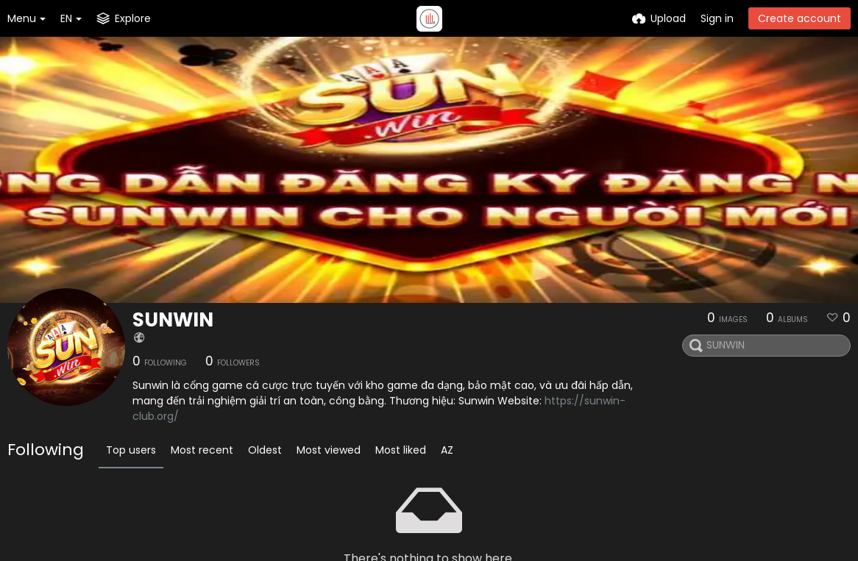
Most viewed (329, 450)
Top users (131, 450)
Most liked (400, 450)
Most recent (202, 450)
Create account (799, 18)
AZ (447, 450)
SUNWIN (172, 320)
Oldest (265, 450)
